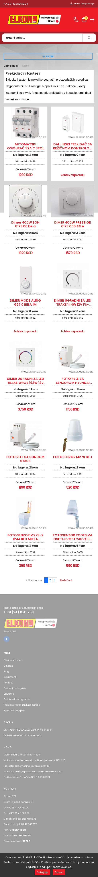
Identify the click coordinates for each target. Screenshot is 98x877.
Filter (50, 56)
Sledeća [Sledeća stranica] (66, 580)
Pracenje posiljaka (15, 688)
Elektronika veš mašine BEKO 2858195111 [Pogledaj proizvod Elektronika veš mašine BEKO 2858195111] (27, 777)
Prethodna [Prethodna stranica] (34, 580)
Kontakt (8, 682)
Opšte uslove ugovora (17, 699)
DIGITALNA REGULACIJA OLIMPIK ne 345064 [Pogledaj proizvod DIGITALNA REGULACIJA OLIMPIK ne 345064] (28, 730)
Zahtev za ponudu (73, 175)
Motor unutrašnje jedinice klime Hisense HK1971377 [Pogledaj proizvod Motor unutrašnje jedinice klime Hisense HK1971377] (33, 771)
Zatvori (58, 872)
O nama (8, 666)
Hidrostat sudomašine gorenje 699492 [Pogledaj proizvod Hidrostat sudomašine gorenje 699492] (26, 766)
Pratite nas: (10, 631)
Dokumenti (10, 677)
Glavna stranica (13, 660)
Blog (6, 671)
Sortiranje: (11, 66)
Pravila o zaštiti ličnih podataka (22, 705)
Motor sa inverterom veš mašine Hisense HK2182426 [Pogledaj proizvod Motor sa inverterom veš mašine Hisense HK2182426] (34, 760)
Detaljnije (42, 872)
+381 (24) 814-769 (19, 612)
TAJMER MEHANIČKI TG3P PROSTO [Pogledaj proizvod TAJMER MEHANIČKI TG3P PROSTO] (23, 735)
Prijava (75, 3)
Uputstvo (9, 693)
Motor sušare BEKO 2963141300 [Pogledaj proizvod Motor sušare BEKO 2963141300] (22, 754)
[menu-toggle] (92, 19)
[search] (89, 37)
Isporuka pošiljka (14, 710)
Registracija (88, 3)
